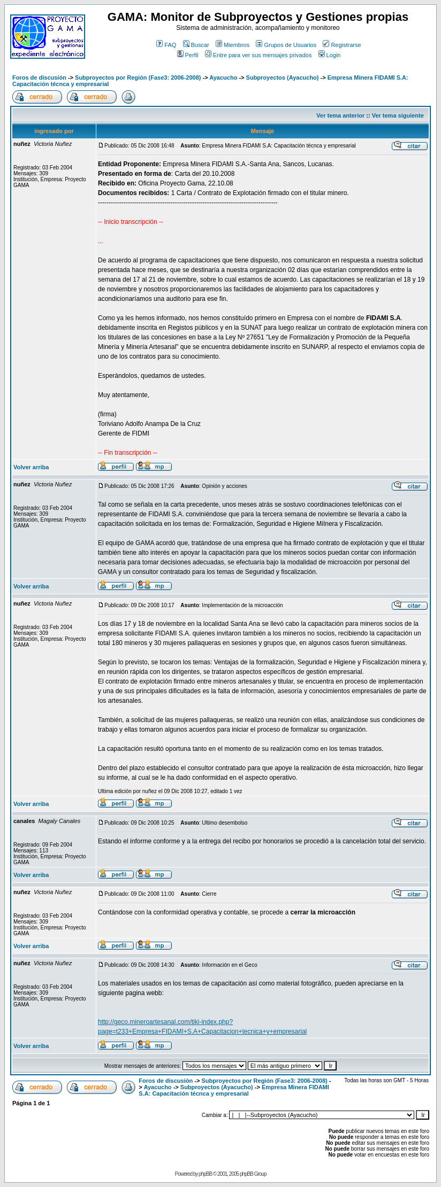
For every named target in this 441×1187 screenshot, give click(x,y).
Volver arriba (31, 467)
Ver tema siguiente (398, 115)
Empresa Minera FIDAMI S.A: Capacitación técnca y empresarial (234, 1090)
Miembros (232, 45)
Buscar (196, 45)
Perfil (188, 55)
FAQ (166, 45)
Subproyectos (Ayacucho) (282, 77)
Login (329, 55)
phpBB (205, 1174)
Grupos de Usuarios (286, 45)
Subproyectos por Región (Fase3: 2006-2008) (138, 77)
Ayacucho (223, 77)
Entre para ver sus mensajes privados (258, 55)
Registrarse (342, 45)
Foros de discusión (39, 77)
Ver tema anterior (340, 115)
